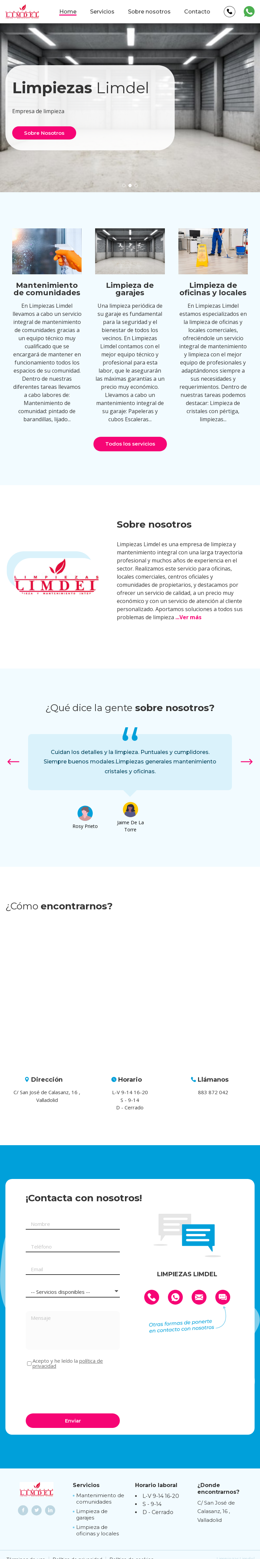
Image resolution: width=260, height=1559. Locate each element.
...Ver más (188, 617)
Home (68, 11)
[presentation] (77, 1390)
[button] (124, 185)
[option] (130, 762)
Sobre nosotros (149, 11)
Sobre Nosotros (44, 133)
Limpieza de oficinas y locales (97, 1530)
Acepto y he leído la (67, 1363)
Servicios (102, 11)
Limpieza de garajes (92, 1514)
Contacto (197, 11)
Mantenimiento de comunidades (100, 1498)
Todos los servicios (130, 444)
